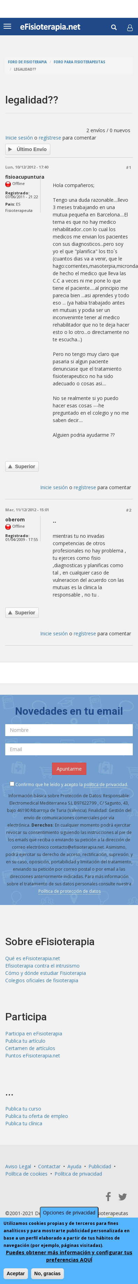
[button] (130, 28)
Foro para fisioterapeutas (79, 62)
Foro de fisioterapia (27, 62)
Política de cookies (26, 1173)
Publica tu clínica (23, 1123)
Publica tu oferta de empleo (36, 1116)
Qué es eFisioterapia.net (32, 958)
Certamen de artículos (30, 1048)
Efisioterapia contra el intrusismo (42, 965)
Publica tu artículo (25, 1040)
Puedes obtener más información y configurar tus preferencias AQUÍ (69, 1256)
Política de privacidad (78, 1173)
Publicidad (99, 1166)
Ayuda (74, 1166)
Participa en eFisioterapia (33, 1033)
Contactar (49, 1166)
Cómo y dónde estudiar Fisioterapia (45, 973)
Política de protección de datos (69, 891)
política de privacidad (105, 784)
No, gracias (47, 1273)
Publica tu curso (23, 1108)
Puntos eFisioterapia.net (32, 1055)
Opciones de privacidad (69, 1212)
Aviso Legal (18, 1166)
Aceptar (16, 1273)
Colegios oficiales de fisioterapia (41, 980)
